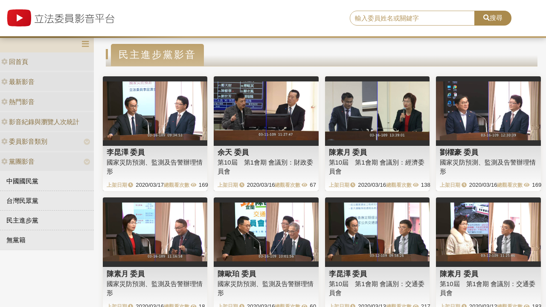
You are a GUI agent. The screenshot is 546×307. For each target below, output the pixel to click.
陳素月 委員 (348, 152)
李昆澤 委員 (126, 152)
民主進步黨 (22, 220)
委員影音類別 (24, 141)
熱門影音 (18, 101)
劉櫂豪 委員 (459, 152)
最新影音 (18, 81)
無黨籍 (16, 239)
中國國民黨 (22, 181)
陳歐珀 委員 (237, 274)
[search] (412, 18)
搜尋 (492, 17)
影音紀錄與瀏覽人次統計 (40, 121)
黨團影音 (18, 161)
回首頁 (14, 61)
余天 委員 (233, 152)
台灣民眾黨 (22, 200)
